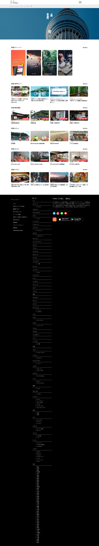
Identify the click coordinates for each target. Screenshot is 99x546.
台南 (37, 413)
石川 (37, 517)
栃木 (37, 511)
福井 (37, 481)
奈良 (37, 519)
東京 (37, 542)
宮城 (37, 498)
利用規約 (15, 222)
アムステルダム (39, 376)
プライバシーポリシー (18, 225)
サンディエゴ (39, 406)
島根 (37, 540)
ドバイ (37, 218)
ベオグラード (39, 236)
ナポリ (37, 451)
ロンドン (38, 430)
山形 (37, 491)
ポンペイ (38, 453)
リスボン (38, 394)
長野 (37, 524)
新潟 (37, 521)
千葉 (37, 508)
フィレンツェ (39, 460)
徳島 (37, 467)
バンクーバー (39, 325)
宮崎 (37, 476)
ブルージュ (38, 369)
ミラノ (37, 458)
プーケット (38, 421)
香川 (37, 499)
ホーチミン (38, 358)
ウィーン (38, 310)
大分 (37, 504)
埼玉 (37, 490)
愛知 (37, 526)
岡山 (37, 513)
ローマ (37, 461)
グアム (37, 399)
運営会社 (15, 227)
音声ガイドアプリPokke (18, 206)
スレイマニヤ (39, 320)
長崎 (37, 539)
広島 (37, 516)
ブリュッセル (39, 370)
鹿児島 (37, 472)
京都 (27, 6)
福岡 (37, 501)
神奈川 (37, 529)
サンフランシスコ (40, 407)
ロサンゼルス (39, 402)
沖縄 (37, 503)
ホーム (12, 6)
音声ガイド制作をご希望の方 (20, 217)
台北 (37, 414)
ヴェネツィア (39, 456)
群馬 (37, 527)
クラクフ (38, 206)
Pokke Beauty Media (18, 230)
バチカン (38, 455)
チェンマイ (38, 420)
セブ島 (37, 344)
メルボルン (38, 311)
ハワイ (37, 404)
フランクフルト (39, 383)
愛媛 (37, 506)
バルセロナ (38, 446)
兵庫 (37, 509)
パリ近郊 (38, 436)
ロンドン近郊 (39, 428)
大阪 (37, 531)
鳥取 (37, 470)
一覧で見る (84, 47)
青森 (37, 496)
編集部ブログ (16, 209)
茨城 (37, 522)
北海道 (37, 532)
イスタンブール (39, 352)
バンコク (38, 423)
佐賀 (37, 468)
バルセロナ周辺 (39, 444)
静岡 (37, 514)
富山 (37, 483)
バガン (37, 272)
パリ (37, 437)
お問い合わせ (16, 219)
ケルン (37, 381)
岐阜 (37, 488)
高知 (37, 475)
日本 (22, 6)
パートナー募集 (16, 214)
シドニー (38, 363)
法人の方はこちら (17, 211)
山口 (37, 473)
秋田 (37, 478)
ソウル (37, 388)
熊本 (37, 485)
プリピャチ (38, 230)
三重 (37, 537)
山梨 (37, 534)
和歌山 (37, 486)
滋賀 (37, 493)
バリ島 (37, 263)
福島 (37, 480)
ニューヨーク (39, 401)
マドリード (38, 443)
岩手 (37, 494)
